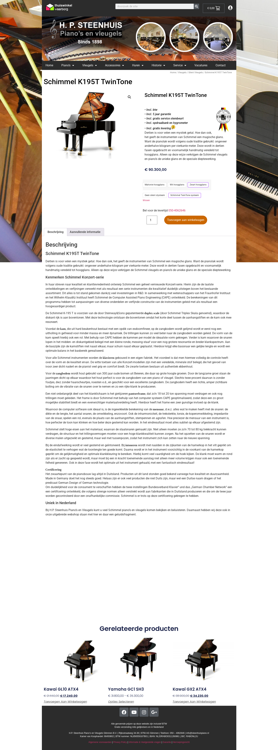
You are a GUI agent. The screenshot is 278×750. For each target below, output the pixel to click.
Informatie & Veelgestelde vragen (145, 742)
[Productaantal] (152, 220)
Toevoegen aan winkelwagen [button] (65, 701)
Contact (221, 65)
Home (49, 65)
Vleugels (89, 65)
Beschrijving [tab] (56, 232)
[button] (129, 97)
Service (179, 65)
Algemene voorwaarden (100, 742)
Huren (137, 65)
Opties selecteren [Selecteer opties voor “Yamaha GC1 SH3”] (121, 701)
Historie (158, 65)
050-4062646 (177, 210)
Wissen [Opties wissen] (146, 200)
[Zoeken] (196, 6)
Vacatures (200, 65)
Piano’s (67, 65)
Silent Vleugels (195, 72)
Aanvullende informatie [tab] (85, 232)
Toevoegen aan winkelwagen (185, 220)
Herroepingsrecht (181, 742)
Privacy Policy (120, 742)
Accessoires (114, 65)
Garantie (167, 742)
